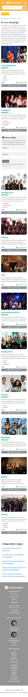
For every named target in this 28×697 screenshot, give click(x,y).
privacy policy (8, 166)
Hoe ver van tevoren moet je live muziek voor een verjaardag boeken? (13, 575)
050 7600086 (14, 630)
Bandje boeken (14, 666)
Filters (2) (5, 14)
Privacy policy (14, 597)
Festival (14, 657)
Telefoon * (5, 154)
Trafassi (4, 237)
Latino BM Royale (8, 65)
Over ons (14, 599)
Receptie (14, 655)
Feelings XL (6, 110)
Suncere (4, 394)
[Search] (14, 7)
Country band (14, 677)
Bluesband (14, 672)
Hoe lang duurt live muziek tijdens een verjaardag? (13, 556)
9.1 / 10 (16, 692)
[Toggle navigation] (3, 3)
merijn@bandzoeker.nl (14, 640)
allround (16, 32)
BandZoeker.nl (5, 18)
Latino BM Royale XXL (10, 312)
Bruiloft (14, 651)
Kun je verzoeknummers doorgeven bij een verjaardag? (13, 562)
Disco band (14, 679)
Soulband (14, 674)
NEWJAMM (5, 437)
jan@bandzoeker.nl (14, 629)
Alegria (4, 477)
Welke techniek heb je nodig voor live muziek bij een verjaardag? (14, 569)
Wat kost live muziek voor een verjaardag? (11, 549)
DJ (17, 29)
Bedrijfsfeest (14, 653)
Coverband (14, 665)
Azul (3, 275)
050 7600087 (14, 642)
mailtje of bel (6, 42)
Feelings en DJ (7, 192)
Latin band (14, 675)
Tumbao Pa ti (6, 351)
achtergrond (19, 36)
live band (13, 29)
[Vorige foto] (3, 54)
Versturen (5, 161)
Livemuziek (14, 668)
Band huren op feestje (14, 681)
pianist (17, 38)
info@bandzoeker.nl (15, 613)
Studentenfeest (14, 659)
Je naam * (5, 148)
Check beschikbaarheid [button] (14, 85)
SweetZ (4, 514)
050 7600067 (15, 611)
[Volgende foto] (25, 54)
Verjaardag (13, 18)
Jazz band (14, 670)
